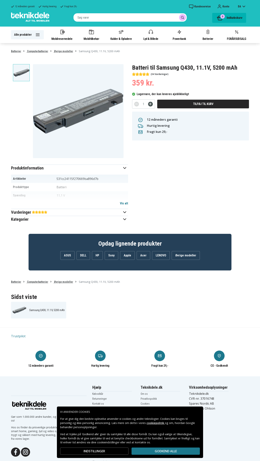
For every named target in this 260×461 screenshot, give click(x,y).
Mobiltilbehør (91, 34)
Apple (127, 255)
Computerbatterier (37, 51)
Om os (144, 393)
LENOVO (161, 255)
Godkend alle (166, 451)
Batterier (208, 34)
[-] (136, 104)
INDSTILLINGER (94, 451)
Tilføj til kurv (203, 104)
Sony (111, 255)
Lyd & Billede (150, 34)
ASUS (67, 255)
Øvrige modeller (63, 51)
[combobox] (130, 17)
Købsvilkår (97, 393)
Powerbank (179, 34)
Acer (143, 255)
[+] (150, 104)
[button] (69, 168)
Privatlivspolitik (149, 398)
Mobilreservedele (61, 34)
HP (97, 255)
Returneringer (99, 398)
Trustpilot (18, 336)
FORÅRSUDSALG (236, 34)
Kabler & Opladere (121, 34)
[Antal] (143, 104)
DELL (83, 255)
